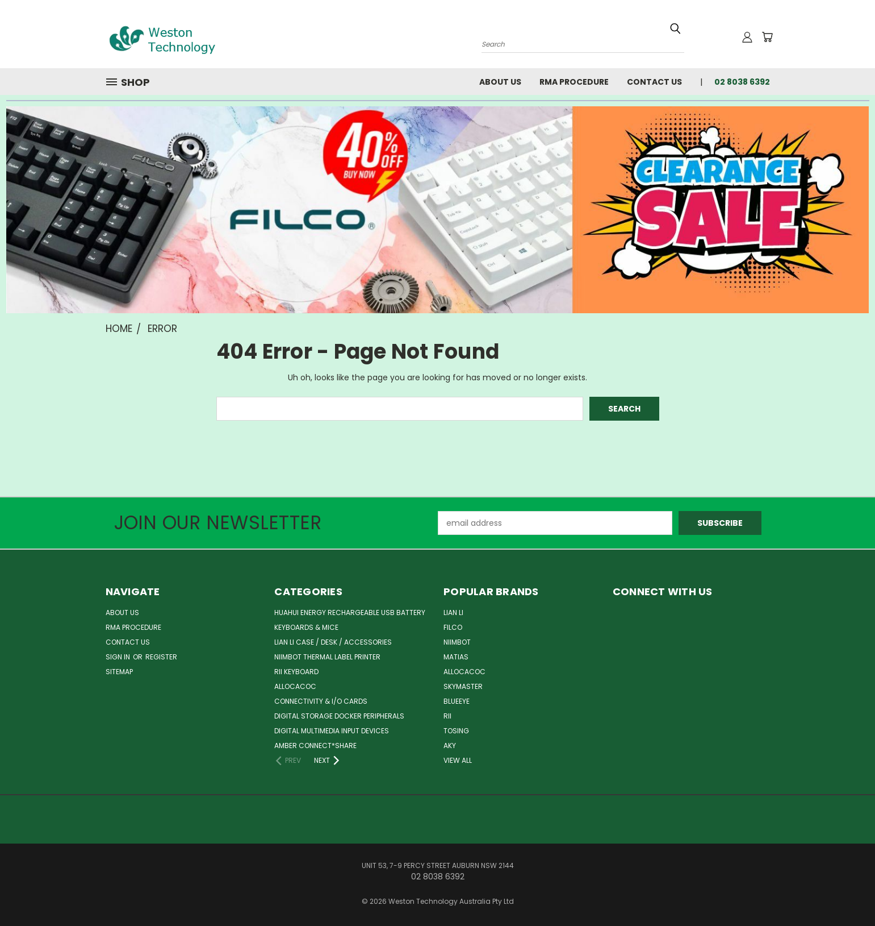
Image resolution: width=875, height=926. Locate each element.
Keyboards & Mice (306, 627)
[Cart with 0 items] (767, 37)
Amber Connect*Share (315, 745)
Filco (452, 627)
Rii (447, 716)
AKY (449, 745)
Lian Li (453, 612)
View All (457, 760)
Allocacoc (464, 671)
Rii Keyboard (296, 671)
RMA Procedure (574, 82)
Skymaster (463, 686)
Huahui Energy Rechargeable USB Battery (349, 612)
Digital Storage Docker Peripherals (339, 716)
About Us (500, 82)
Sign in (119, 657)
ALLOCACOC (295, 686)
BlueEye (456, 701)
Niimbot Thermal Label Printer (327, 657)
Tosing (456, 731)
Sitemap (119, 671)
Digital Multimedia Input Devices (331, 731)
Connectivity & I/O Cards (320, 701)
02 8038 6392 (742, 82)
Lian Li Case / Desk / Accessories (333, 642)
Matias (455, 657)
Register (161, 657)
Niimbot (457, 642)
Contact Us (654, 82)
